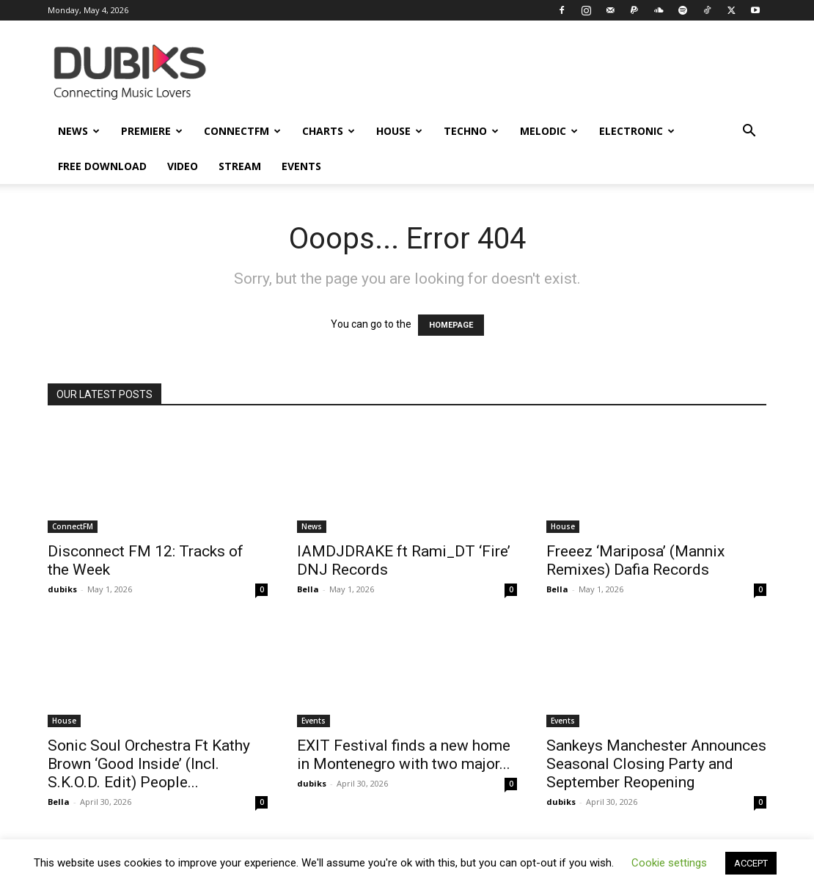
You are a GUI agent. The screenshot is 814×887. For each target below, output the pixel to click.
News (79, 131)
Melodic (549, 131)
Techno (471, 131)
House (399, 131)
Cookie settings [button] (669, 862)
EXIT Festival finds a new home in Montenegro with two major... (403, 755)
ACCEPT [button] (751, 863)
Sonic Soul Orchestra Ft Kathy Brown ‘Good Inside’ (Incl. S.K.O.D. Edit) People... (149, 764)
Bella (308, 589)
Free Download (102, 166)
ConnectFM (242, 131)
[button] (748, 132)
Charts (328, 131)
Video (182, 166)
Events (301, 166)
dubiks (62, 589)
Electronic (637, 131)
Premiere (152, 131)
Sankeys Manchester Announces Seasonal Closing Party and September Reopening (656, 764)
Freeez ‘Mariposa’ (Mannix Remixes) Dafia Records (635, 560)
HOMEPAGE (451, 325)
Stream (240, 166)
